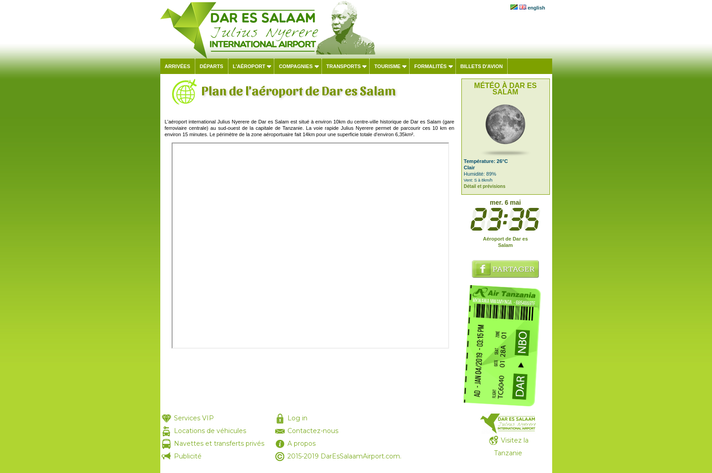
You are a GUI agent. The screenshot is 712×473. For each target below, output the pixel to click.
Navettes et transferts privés (219, 443)
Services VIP (194, 418)
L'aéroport (249, 66)
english (536, 7)
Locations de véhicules (210, 431)
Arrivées (177, 66)
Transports (343, 66)
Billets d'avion (481, 66)
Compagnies (295, 66)
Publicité (188, 456)
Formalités (430, 66)
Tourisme (387, 66)
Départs (211, 66)
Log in (297, 418)
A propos (301, 443)
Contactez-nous (312, 431)
